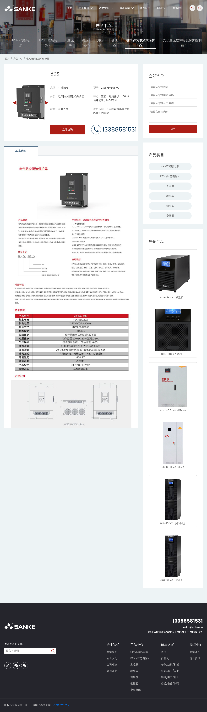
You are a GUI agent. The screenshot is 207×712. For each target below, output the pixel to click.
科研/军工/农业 (170, 671)
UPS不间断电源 (20, 42)
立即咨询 (67, 129)
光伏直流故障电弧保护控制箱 (182, 42)
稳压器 (85, 42)
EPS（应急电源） (48, 42)
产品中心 (106, 8)
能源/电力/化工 (170, 677)
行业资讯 (195, 658)
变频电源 (135, 690)
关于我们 (86, 8)
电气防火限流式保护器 (140, 42)
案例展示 (145, 8)
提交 (173, 129)
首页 (69, 8)
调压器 (100, 42)
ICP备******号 (61, 705)
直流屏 (70, 42)
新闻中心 (162, 8)
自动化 (165, 658)
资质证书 (112, 671)
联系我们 (178, 8)
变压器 (114, 42)
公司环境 (112, 664)
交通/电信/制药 (170, 683)
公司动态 (195, 652)
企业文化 (112, 658)
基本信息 (21, 151)
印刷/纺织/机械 (170, 664)
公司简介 (112, 652)
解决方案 (127, 8)
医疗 (163, 652)
